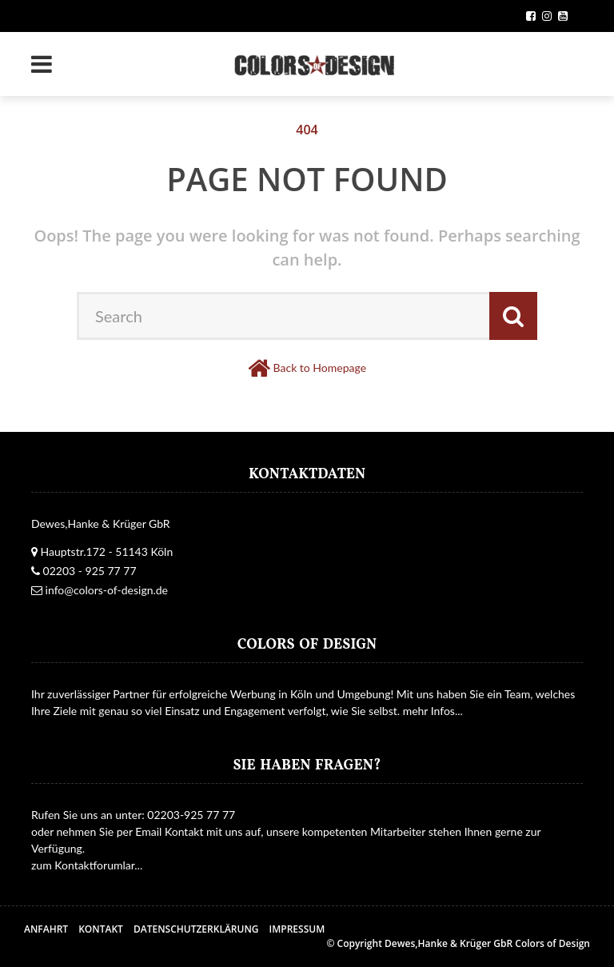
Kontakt (100, 929)
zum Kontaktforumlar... (86, 865)
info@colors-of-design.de (107, 590)
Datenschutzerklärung (196, 929)
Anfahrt (46, 929)
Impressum (297, 929)
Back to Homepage (319, 367)
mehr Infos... (433, 710)
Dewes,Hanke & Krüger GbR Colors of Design (487, 943)
